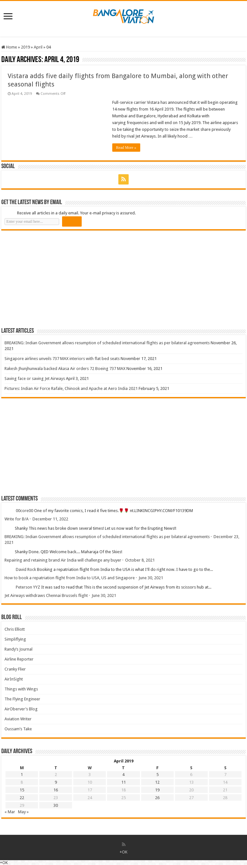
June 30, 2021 (151, 577)
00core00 (24, 510)
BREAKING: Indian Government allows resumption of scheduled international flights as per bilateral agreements (107, 342)
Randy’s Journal (18, 649)
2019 (25, 47)
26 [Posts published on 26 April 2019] (157, 797)
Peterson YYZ (28, 587)
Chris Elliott (15, 629)
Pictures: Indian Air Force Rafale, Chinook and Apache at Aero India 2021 (71, 388)
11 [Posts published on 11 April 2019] (123, 782)
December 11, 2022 (50, 519)
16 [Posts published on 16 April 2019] (55, 790)
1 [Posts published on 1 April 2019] (22, 774)
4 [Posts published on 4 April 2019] (123, 774)
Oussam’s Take (18, 728)
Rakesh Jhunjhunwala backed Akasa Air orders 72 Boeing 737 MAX (65, 368)
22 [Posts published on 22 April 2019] (22, 797)
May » (23, 811)
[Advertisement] (49, 279)
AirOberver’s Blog (21, 709)
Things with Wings (21, 689)
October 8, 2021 (140, 560)
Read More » (126, 147)
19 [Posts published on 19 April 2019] (157, 790)
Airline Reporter (19, 659)
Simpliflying (15, 639)
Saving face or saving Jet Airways (35, 378)
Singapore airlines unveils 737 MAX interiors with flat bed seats (62, 358)
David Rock (26, 569)
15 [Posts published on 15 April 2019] (22, 790)
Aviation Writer (18, 718)
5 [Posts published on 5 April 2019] (157, 774)
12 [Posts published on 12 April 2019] (157, 782)
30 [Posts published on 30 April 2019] (55, 805)
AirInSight (14, 679)
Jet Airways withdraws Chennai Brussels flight (46, 595)
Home (9, 47)
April (38, 47)
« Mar (10, 811)
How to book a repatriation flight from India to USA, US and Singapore (70, 577)
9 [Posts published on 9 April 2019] (56, 782)
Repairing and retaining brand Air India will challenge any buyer (63, 560)
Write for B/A (17, 519)
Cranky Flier (15, 669)
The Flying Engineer (22, 699)
